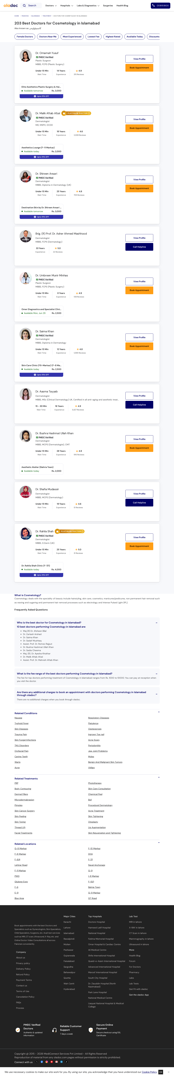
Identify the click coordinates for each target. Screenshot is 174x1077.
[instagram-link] (46, 1062)
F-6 (16, 887)
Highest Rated (113, 36)
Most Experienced (72, 36)
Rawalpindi (69, 939)
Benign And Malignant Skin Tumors (105, 762)
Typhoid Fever (22, 723)
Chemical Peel (95, 794)
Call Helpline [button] (139, 246)
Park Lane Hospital (97, 992)
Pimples (18, 805)
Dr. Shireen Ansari (46, 174)
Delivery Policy (23, 969)
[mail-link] (56, 1062)
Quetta (67, 978)
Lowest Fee (93, 36)
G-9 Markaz (94, 892)
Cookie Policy (149, 1072)
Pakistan (25, 16)
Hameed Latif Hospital (99, 927)
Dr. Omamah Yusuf (47, 53)
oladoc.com (60, 1057)
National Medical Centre (100, 998)
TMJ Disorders (22, 745)
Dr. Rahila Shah (44, 531)
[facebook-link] (41, 1062)
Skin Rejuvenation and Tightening (104, 833)
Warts (17, 762)
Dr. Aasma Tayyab (47, 391)
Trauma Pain (21, 734)
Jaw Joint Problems (98, 751)
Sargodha (68, 967)
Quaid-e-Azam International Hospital (106, 961)
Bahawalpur (69, 972)
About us (20, 957)
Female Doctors (25, 36)
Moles (91, 756)
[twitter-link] (36, 1062)
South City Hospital (97, 978)
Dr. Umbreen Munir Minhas (52, 275)
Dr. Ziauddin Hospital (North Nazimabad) (102, 985)
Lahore (67, 927)
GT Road (92, 898)
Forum (132, 961)
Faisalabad (69, 961)
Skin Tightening (95, 816)
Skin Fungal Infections (25, 740)
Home (16, 16)
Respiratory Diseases (98, 717)
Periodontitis (94, 745)
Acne (17, 767)
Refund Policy (23, 974)
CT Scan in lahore (137, 933)
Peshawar (68, 950)
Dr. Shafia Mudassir (47, 489)
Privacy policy (23, 963)
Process (20, 1008)
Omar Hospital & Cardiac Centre (104, 944)
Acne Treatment (96, 810)
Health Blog (134, 955)
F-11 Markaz (20, 870)
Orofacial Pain (21, 751)
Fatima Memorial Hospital (101, 939)
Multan (67, 944)
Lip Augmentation (97, 827)
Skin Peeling (20, 816)
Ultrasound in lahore (139, 944)
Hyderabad (69, 989)
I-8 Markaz (93, 876)
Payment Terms (24, 980)
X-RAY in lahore (136, 927)
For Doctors (135, 967)
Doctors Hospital (96, 922)
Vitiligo (91, 767)
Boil (90, 799)
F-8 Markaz (20, 854)
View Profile (139, 58)
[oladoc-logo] (11, 5)
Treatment (47, 16)
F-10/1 (91, 881)
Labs (131, 978)
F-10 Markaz (94, 848)
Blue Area (19, 898)
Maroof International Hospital (102, 972)
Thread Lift (20, 827)
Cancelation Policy (25, 997)
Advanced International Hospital (104, 967)
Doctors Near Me (47, 36)
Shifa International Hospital (101, 955)
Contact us (21, 985)
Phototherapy (95, 783)
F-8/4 (17, 859)
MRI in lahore (135, 922)
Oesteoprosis (94, 728)
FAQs (18, 1002)
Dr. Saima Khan (45, 331)
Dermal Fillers (21, 794)
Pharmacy (134, 972)
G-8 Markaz (21, 848)
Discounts (154, 36)
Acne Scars (93, 740)
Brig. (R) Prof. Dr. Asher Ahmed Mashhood (61, 233)
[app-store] (143, 1003)
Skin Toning (20, 821)
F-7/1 (90, 859)
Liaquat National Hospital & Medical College (106, 1005)
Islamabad (35, 16)
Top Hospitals (95, 916)
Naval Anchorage (96, 865)
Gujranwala (69, 955)
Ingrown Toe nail (96, 734)
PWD (17, 876)
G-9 (90, 870)
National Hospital (96, 933)
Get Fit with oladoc (138, 989)
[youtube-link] (51, 1062)
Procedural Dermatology (100, 805)
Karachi (67, 922)
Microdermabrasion (24, 799)
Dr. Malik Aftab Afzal (48, 113)
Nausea (18, 717)
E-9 (16, 892)
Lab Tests (134, 983)
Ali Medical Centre (97, 950)
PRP (16, 783)
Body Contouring (23, 788)
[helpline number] (160, 6)
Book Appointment (139, 67)
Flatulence (93, 723)
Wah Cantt (69, 983)
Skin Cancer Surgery (25, 810)
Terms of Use (22, 991)
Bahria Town (94, 887)
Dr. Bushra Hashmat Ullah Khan (54, 433)
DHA (90, 854)
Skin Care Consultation (99, 788)
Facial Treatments (23, 833)
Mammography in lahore (141, 939)
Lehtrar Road (21, 865)
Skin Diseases (21, 728)
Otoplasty (93, 821)
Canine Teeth (21, 756)
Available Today (135, 36)
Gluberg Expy (21, 881)
